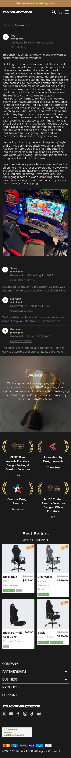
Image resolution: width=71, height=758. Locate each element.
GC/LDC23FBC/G (21, 341)
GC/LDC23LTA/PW (21, 310)
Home (6, 25)
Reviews (19, 25)
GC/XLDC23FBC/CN (22, 280)
